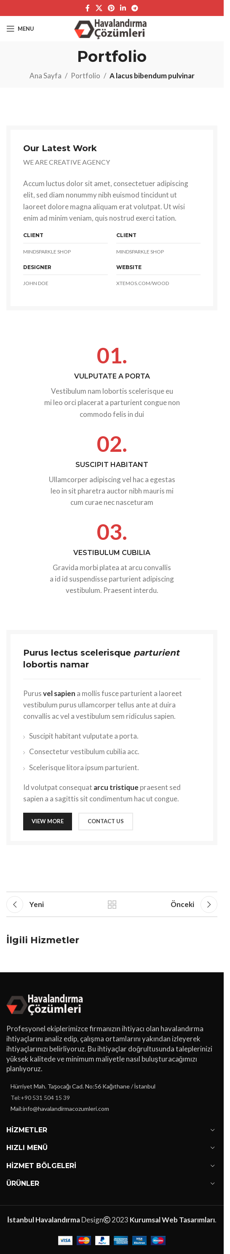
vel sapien (59, 693)
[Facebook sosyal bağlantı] (88, 8)
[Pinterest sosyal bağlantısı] (111, 8)
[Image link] (46, 1003)
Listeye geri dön (112, 904)
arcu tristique (116, 787)
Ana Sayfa (45, 75)
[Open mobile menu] (20, 28)
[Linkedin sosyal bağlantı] (123, 8)
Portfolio (85, 75)
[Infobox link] (111, 381)
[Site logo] (112, 27)
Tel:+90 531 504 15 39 (40, 1097)
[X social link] (99, 8)
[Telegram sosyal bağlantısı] (135, 8)
